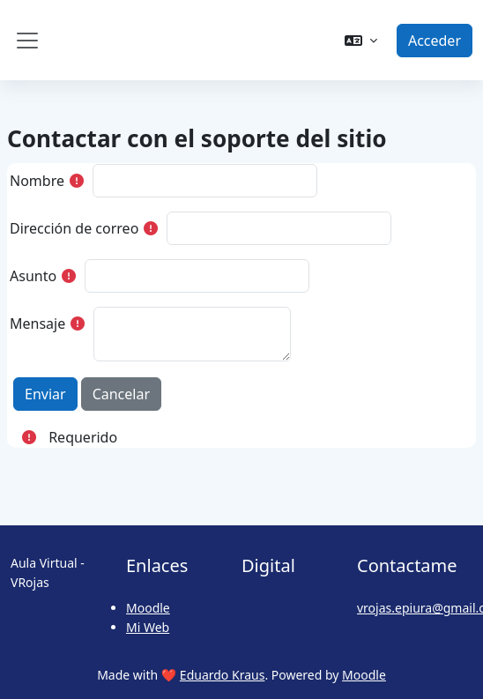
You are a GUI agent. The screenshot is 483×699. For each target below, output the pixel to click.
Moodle (148, 607)
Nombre (37, 180)
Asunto (33, 276)
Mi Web (147, 627)
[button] (361, 40)
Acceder (434, 40)
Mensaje (37, 323)
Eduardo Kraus (222, 674)
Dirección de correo (74, 228)
